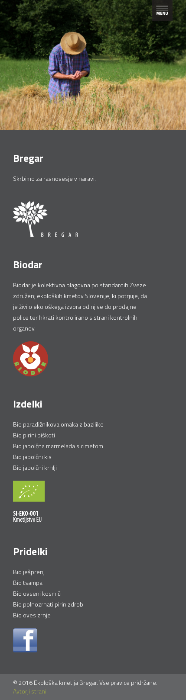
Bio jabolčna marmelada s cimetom (58, 445)
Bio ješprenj (29, 571)
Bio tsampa (27, 582)
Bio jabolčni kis (32, 456)
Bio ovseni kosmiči (37, 593)
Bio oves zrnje (32, 615)
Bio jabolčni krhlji (35, 467)
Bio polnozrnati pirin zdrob (48, 604)
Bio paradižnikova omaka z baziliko (58, 424)
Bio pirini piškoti (34, 435)
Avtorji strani (29, 691)
